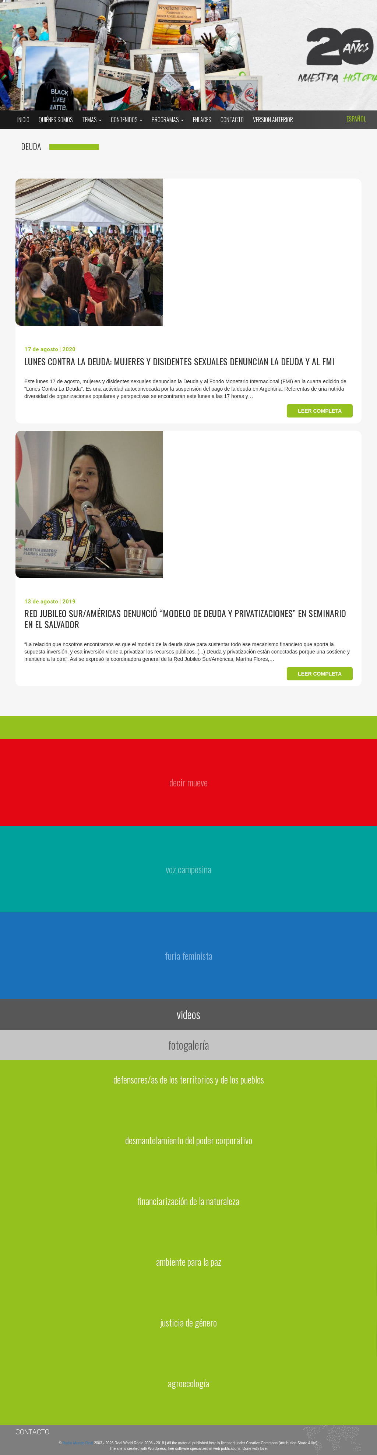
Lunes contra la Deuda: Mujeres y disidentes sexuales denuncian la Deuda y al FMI (179, 361)
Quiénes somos (56, 119)
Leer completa (320, 411)
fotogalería (188, 1044)
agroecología (188, 1383)
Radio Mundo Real (78, 1443)
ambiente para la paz (188, 1261)
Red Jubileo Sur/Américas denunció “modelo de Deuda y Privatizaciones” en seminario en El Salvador (185, 618)
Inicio (23, 119)
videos (188, 1014)
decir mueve (188, 782)
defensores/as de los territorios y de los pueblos (188, 1079)
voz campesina (188, 869)
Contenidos (126, 119)
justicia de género (188, 1322)
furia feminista (188, 955)
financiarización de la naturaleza (188, 1201)
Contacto (232, 119)
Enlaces (202, 119)
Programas (168, 119)
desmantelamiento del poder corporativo (188, 1140)
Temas (92, 119)
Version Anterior (273, 119)
